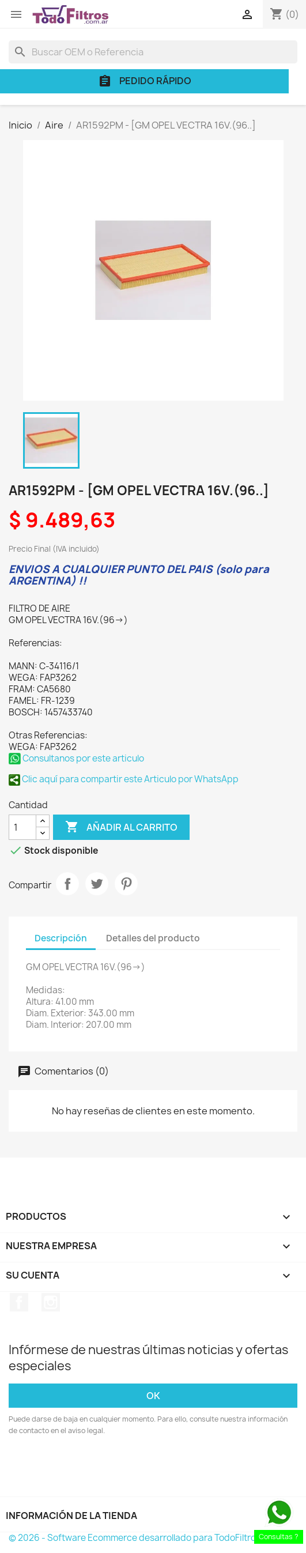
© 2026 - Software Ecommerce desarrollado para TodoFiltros (134, 1538)
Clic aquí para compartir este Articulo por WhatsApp (124, 779)
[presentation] (104, 1468)
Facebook (19, 1302)
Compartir (67, 883)
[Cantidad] (22, 827)
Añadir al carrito (121, 827)
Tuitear (96, 883)
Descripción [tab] (61, 938)
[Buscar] (153, 51)
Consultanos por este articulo (76, 758)
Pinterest (126, 883)
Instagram (50, 1302)
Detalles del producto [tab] (153, 938)
